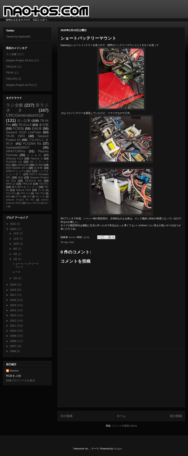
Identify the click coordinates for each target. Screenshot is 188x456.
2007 (13, 346)
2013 (13, 315)
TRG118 (11, 66)
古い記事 (23, 120)
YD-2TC (44, 183)
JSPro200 (23, 164)
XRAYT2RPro (15, 151)
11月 (16, 238)
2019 (13, 284)
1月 (15, 278)
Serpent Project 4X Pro (19, 84)
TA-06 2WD (15, 136)
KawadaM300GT (18, 147)
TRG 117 (25, 193)
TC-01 (41, 190)
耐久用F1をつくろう (25, 186)
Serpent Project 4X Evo (19, 60)
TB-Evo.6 (25, 125)
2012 (13, 320)
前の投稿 (176, 416)
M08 (71, 242)
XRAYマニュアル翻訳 (19, 171)
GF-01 (18, 196)
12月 (16, 233)
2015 (13, 305)
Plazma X (36, 158)
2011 (13, 325)
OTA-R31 (11, 193)
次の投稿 (67, 416)
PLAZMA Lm (14, 161)
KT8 (29, 196)
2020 (13, 229)
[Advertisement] (121, 378)
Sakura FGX (23, 190)
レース (16, 271)
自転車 (37, 128)
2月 (15, 259)
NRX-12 (10, 183)
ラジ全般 (11, 54)
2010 (13, 330)
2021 (13, 223)
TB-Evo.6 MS (33, 180)
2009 (13, 335)
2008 (13, 341)
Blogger (118, 448)
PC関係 (18, 128)
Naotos (14, 370)
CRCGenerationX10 (24, 115)
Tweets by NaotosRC (18, 36)
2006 (13, 351)
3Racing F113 (14, 158)
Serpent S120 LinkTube (23, 132)
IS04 (20, 177)
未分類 (44, 125)
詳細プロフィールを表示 (20, 380)
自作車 (38, 167)
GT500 (39, 164)
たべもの (34, 155)
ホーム (121, 416)
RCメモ (40, 196)
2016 (13, 299)
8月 (15, 248)
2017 (13, 294)
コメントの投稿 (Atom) (124, 425)
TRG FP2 (11, 78)
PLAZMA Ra (32, 143)
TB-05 (9, 72)
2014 (13, 310)
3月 (15, 253)
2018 (13, 289)
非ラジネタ (27, 108)
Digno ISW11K (33, 203)
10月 (16, 243)
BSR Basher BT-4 (16, 167)
